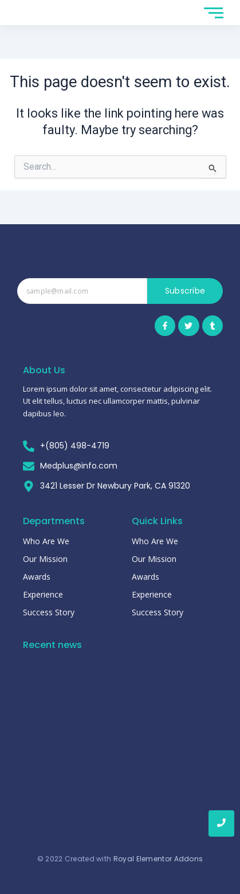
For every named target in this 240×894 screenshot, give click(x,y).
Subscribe (185, 290)
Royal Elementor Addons (158, 859)
